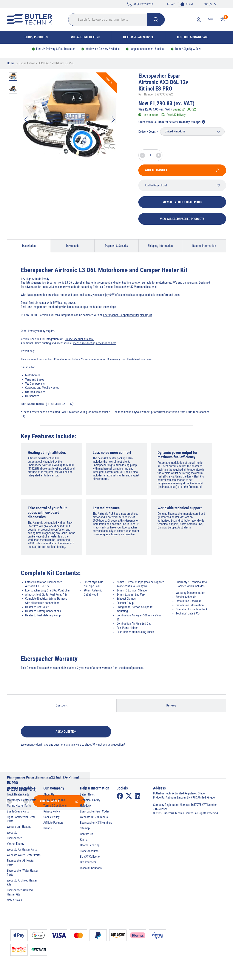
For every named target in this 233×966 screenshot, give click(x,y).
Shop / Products (36, 37)
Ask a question (66, 731)
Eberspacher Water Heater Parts (22, 872)
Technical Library (90, 800)
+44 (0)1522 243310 (140, 4)
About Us (48, 794)
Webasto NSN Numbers (94, 817)
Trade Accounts (89, 851)
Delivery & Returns (54, 800)
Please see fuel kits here (79, 339)
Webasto (12, 832)
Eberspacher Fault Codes (95, 811)
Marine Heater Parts (19, 805)
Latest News (87, 794)
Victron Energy (15, 843)
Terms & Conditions (55, 805)
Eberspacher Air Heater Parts (20, 862)
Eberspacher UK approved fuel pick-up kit (127, 315)
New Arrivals (14, 900)
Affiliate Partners (53, 822)
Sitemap (85, 828)
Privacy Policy (51, 811)
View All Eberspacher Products (182, 219)
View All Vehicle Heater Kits (182, 202)
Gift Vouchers (88, 862)
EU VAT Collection (90, 856)
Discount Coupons (91, 868)
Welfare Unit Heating (85, 37)
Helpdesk (85, 805)
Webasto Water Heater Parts (23, 855)
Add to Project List (182, 185)
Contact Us (86, 834)
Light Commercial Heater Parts (21, 819)
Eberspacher (14, 838)
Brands (47, 828)
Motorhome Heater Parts (21, 800)
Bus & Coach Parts (18, 811)
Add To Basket (182, 170)
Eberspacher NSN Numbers (96, 822)
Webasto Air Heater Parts (22, 849)
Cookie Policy (51, 817)
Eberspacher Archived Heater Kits (20, 892)
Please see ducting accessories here (94, 343)
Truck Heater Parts (18, 794)
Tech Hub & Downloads (192, 37)
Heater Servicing (90, 845)
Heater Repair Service (138, 37)
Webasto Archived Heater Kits (22, 882)
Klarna (84, 839)
